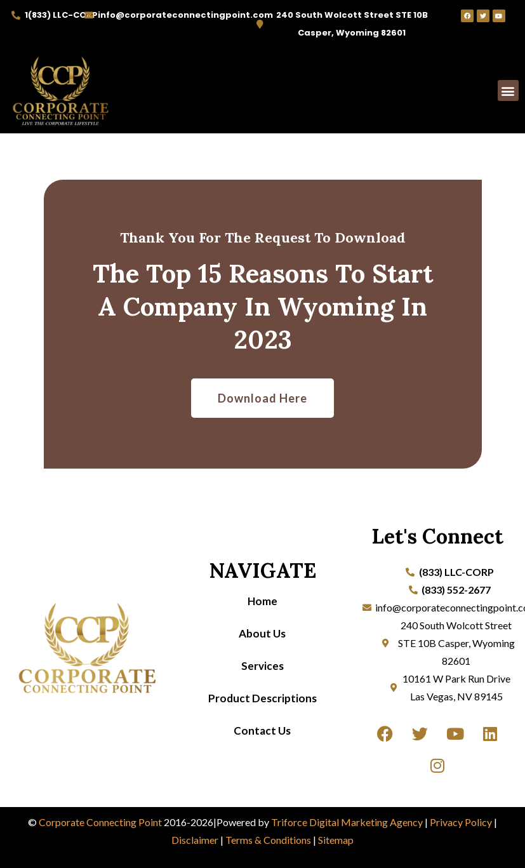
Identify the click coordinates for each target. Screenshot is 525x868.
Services (262, 665)
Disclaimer (194, 840)
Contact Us (262, 730)
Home (262, 601)
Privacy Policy (461, 822)
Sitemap (336, 840)
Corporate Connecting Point (100, 822)
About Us (262, 633)
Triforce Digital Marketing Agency (347, 822)
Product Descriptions (262, 698)
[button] (508, 90)
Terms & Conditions (268, 840)
